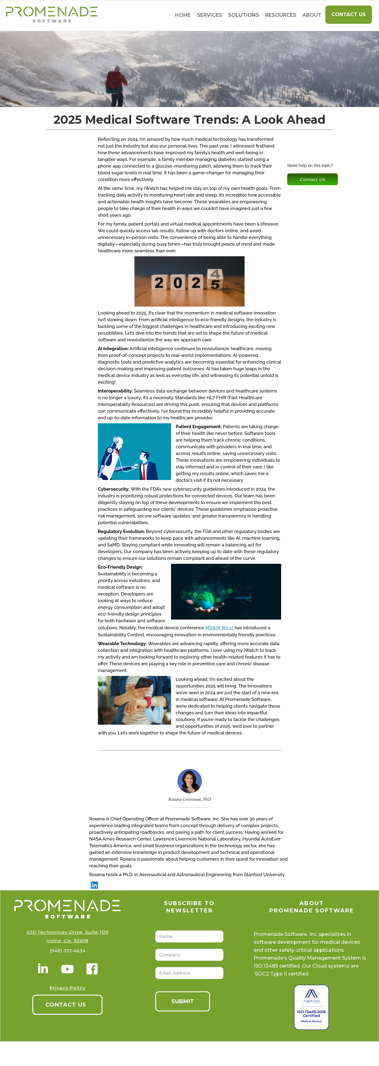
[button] (209, 15)
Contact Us (348, 14)
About (311, 15)
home (183, 15)
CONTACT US (65, 1004)
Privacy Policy (67, 988)
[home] (49, 15)
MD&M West (219, 628)
